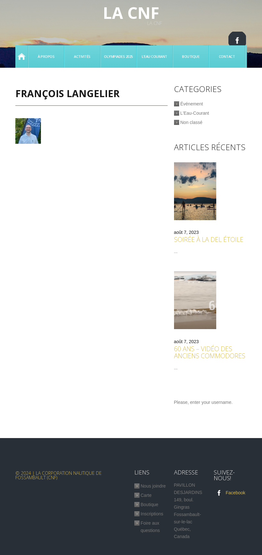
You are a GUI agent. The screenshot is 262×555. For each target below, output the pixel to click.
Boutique (190, 56)
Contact (227, 56)
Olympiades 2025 (118, 56)
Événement (191, 103)
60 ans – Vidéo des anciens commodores (209, 354)
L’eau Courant (154, 56)
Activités (82, 56)
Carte (146, 497)
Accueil (21, 56)
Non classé (191, 122)
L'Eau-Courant (194, 113)
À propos (46, 56)
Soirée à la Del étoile (208, 240)
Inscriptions (152, 515)
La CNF (131, 13)
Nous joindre (153, 487)
